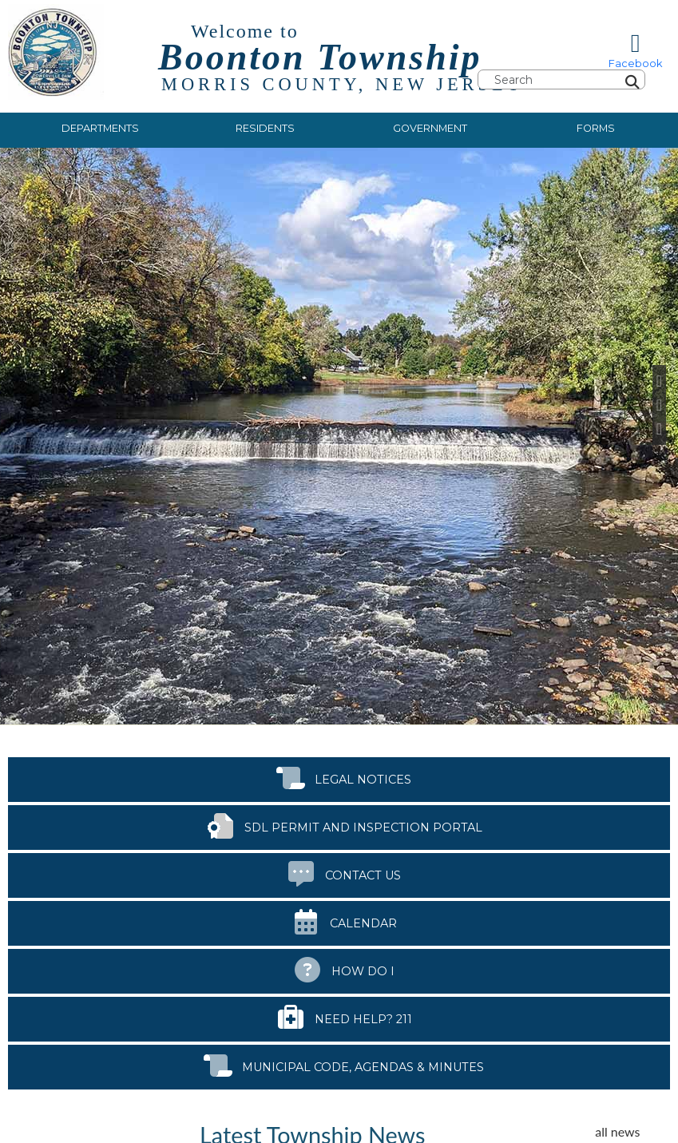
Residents (265, 128)
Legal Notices (339, 776)
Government (430, 128)
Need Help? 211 (339, 1016)
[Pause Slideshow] (659, 405)
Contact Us (339, 872)
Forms (596, 128)
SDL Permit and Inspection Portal (339, 824)
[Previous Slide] (659, 381)
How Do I (339, 968)
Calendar (339, 920)
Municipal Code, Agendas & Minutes (339, 1064)
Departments (100, 128)
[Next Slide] (659, 429)
